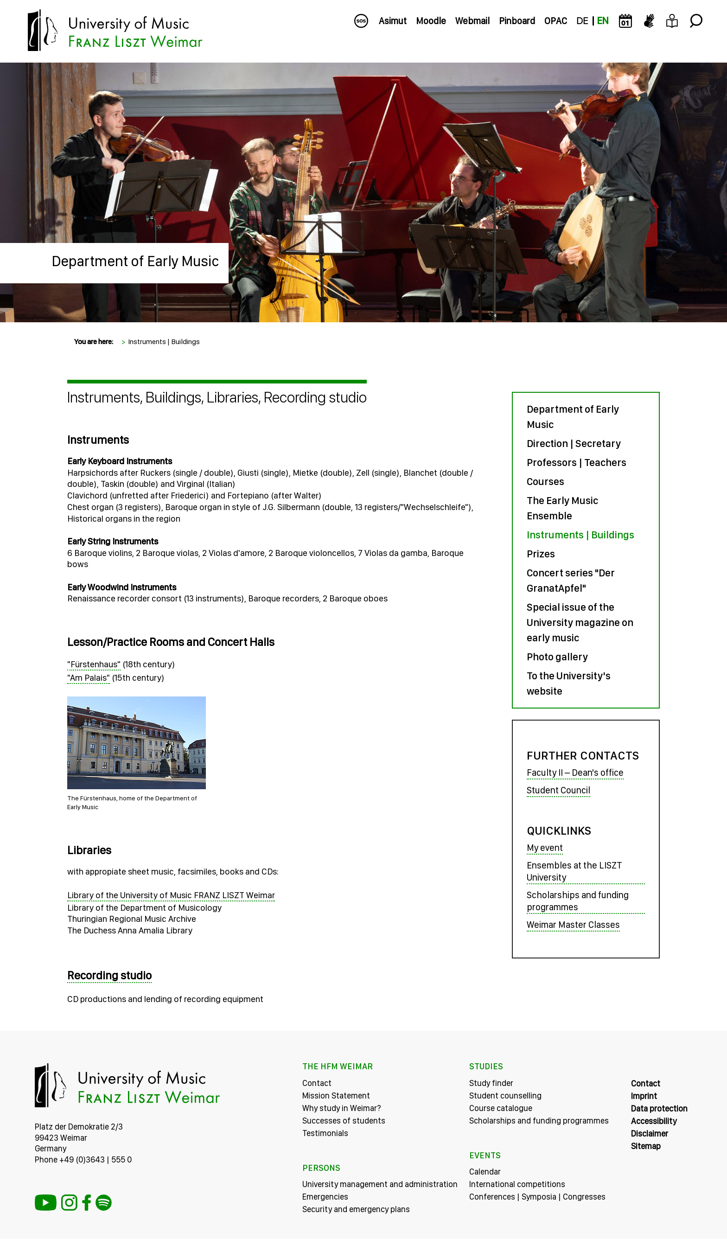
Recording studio (116, 976)
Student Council (555, 790)
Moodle (431, 20)
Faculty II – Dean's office (571, 773)
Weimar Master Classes (569, 925)
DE (582, 20)
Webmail (472, 20)
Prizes (537, 554)
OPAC (555, 20)
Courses (542, 481)
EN (602, 20)
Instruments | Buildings (164, 341)
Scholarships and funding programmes (574, 901)
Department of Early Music (135, 261)
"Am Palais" (95, 677)
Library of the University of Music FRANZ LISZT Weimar (178, 895)
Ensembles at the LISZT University (571, 872)
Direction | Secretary (570, 443)
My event (541, 848)
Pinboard (517, 20)
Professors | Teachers (573, 462)
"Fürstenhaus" (101, 664)
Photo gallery (553, 657)
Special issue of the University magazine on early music (576, 622)
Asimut (393, 20)
